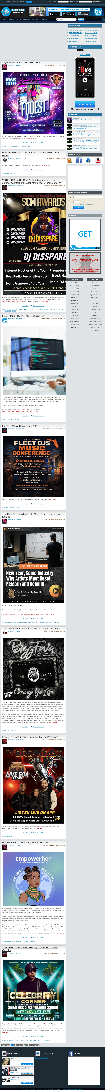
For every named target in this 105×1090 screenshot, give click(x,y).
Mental (6, 941)
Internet (46, 309)
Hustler (52, 309)
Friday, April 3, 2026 (77, 118)
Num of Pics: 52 (14, 1079)
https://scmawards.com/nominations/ (13, 301)
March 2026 (74, 283)
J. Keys (95, 300)
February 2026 (74, 286)
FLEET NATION (46, 1040)
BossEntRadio (73, 38)
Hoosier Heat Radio (91, 33)
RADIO (8, 173)
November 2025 (74, 295)
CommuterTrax (28, 622)
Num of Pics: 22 (14, 1061)
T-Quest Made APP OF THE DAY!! (21, 62)
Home (3, 19)
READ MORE (32, 138)
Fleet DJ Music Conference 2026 (20, 426)
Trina (12, 1058)
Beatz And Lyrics (95, 292)
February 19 (17, 419)
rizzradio (19, 845)
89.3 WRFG (95, 286)
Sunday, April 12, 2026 (78, 132)
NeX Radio (95, 315)
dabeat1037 (19, 631)
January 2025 (75, 324)
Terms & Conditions (77, 1089)
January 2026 (75, 289)
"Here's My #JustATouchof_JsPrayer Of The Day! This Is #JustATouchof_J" (85, 127)
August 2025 (74, 303)
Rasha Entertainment (95, 318)
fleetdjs (19, 953)
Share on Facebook (38, 142)
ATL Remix (95, 289)
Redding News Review (95, 324)
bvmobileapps (20, 319)
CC (58, 622)
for (30, 309)
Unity (40, 941)
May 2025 (75, 312)
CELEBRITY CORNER (19, 1040)
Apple (29, 146)
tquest (18, 65)
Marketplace (26, 19)
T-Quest (6, 146)
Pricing (18, 19)
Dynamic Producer (95, 295)
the (59, 309)
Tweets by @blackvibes (41, 1058)
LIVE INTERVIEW (37, 1040)
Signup (8, 1)
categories (39, 309)
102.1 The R (85, 54)
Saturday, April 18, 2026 (78, 139)
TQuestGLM (13, 146)
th (15, 311)
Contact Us (43, 19)
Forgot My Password (18, 1)
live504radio (20, 740)
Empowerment (24, 941)
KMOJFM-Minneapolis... (92, 30)
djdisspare (19, 186)
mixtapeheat (20, 429)
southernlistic (21, 158)
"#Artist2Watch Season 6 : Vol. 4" (81, 120)
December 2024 (74, 327)
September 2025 (75, 300)
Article (53, 622)
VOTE (5, 309)
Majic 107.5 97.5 (95, 309)
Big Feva (6, 730)
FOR (9, 309)
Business (41, 622)
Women (17, 941)
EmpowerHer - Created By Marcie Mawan (25, 842)
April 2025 (75, 315)
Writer (48, 622)
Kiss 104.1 (95, 306)
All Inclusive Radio (91, 36)
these (33, 309)
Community (33, 941)
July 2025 (75, 306)
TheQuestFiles (17, 622)
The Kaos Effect (95, 327)
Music (35, 622)
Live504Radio (8, 836)
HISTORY (13, 173)
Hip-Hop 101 (14, 1077)
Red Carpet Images (95, 321)
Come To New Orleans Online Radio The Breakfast (30, 737)
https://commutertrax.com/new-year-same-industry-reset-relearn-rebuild (23, 614)
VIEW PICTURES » (27, 1064)
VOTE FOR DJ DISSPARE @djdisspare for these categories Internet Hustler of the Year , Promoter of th (31, 181)
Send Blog (25, 142)
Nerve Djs (13, 730)
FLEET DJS (29, 1040)
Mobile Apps (10, 19)
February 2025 (74, 321)
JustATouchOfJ (91, 41)
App (20, 146)
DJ (5, 173)
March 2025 (74, 318)
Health (11, 941)
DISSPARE (16, 309)
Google (24, 146)
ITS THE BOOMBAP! (75, 33)
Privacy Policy (66, 1089)
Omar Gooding (8, 1040)
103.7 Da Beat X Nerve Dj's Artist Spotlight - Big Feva (31, 628)
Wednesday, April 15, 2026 (79, 125)
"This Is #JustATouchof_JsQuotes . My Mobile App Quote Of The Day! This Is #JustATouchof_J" (86, 141)
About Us (35, 19)
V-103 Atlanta (95, 330)
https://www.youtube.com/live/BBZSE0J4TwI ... (16, 411)
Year (62, 309)
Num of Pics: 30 (14, 1072)
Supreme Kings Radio (76, 30)
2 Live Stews (95, 283)
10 (35, 1045)
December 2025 (74, 292)
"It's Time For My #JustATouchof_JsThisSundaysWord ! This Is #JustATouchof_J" (84, 135)
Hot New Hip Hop (95, 298)
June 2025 (75, 309)
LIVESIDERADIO (74, 36)
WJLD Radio (73, 41)
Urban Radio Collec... (92, 38)
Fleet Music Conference (12, 507)
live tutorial (8, 419)
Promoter (8, 311)
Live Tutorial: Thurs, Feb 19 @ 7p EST (23, 316)
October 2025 (75, 298)
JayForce (95, 303)
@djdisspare (23, 309)
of (56, 309)
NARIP (95, 312)
